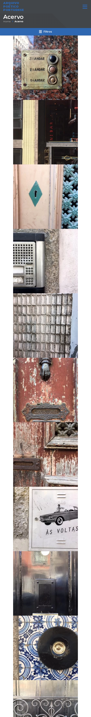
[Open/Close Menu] (85, 6)
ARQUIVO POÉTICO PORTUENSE (13, 5)
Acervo (13, 16)
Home (7, 21)
